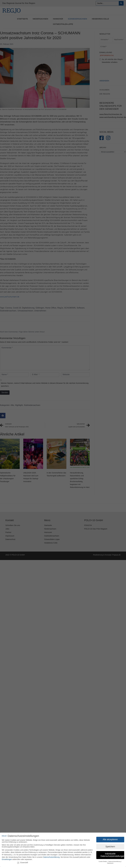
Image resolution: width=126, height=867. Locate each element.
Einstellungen (7, 859)
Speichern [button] (110, 846)
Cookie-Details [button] (103, 861)
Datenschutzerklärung (51, 857)
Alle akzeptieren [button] (110, 839)
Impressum (110, 863)
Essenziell (22, 862)
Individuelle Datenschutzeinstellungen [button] (112, 855)
